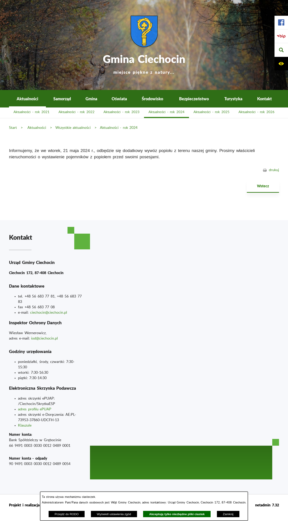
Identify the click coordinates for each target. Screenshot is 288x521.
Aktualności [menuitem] (27, 99)
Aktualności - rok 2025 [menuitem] (212, 112)
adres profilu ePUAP (34, 409)
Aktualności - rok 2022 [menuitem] (76, 112)
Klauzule (25, 425)
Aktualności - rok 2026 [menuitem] (256, 112)
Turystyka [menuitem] (233, 99)
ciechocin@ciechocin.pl (48, 312)
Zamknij (228, 514)
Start (13, 128)
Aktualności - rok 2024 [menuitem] (166, 112)
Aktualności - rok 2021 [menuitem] (32, 112)
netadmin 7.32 (267, 505)
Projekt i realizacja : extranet (33, 505)
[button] (281, 50)
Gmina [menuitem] (91, 99)
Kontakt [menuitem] (264, 99)
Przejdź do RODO (67, 514)
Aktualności (36, 128)
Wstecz (263, 185)
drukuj (274, 170)
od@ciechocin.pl (45, 338)
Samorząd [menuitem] (62, 99)
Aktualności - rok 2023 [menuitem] (122, 112)
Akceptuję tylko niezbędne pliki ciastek (177, 514)
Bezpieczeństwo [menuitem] (194, 99)
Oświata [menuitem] (119, 99)
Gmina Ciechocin (144, 63)
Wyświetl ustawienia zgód (114, 514)
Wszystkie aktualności (73, 128)
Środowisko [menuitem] (152, 99)
